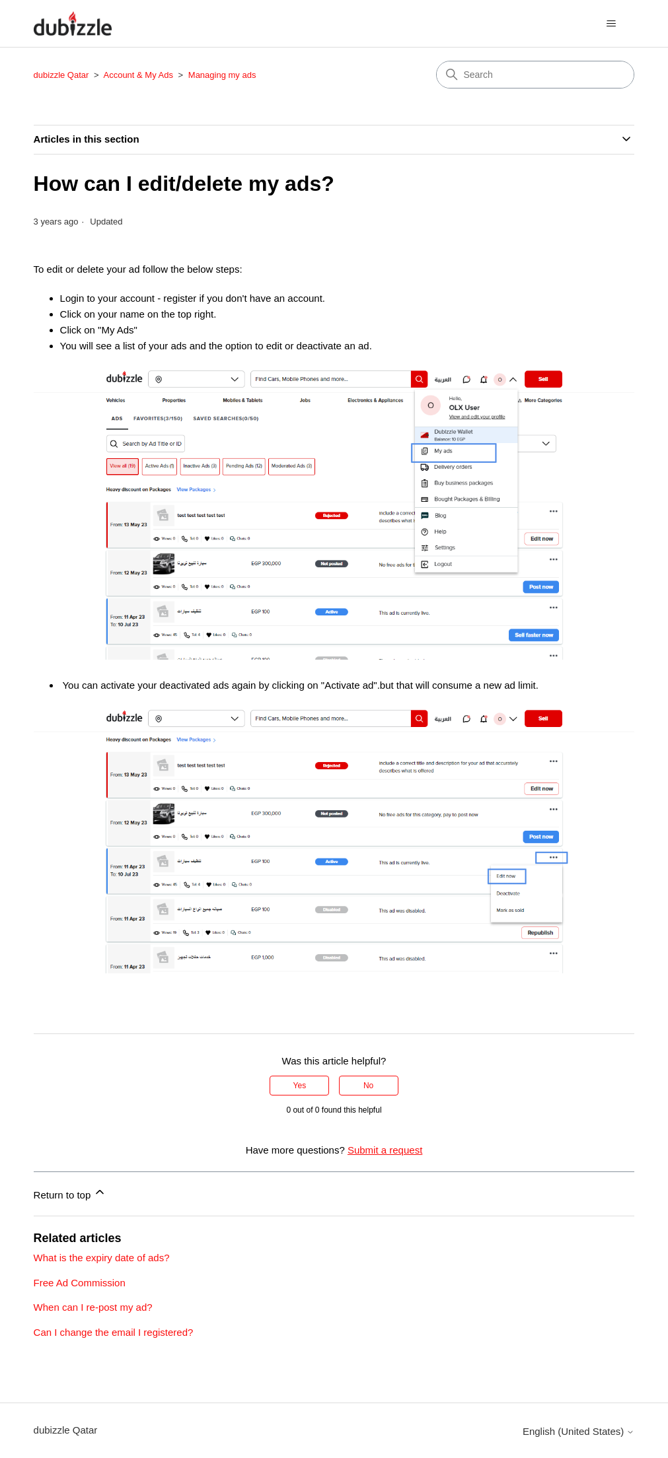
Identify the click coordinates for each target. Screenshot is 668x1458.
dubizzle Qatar (62, 75)
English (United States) (579, 1431)
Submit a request (385, 1150)
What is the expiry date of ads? (102, 1257)
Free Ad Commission (80, 1282)
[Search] (535, 74)
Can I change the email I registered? (114, 1332)
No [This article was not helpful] (368, 1085)
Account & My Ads (139, 75)
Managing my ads (222, 75)
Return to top (70, 1192)
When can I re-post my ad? (93, 1307)
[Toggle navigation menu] (610, 23)
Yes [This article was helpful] (300, 1085)
